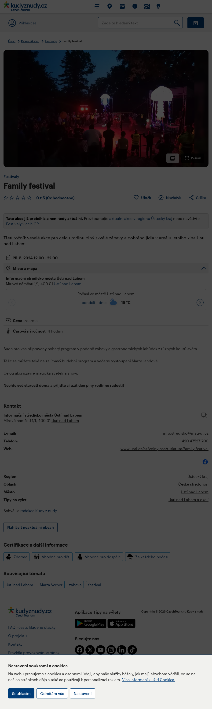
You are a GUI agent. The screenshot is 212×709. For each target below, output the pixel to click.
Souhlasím (21, 693)
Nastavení (82, 693)
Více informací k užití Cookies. (148, 679)
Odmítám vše (52, 693)
